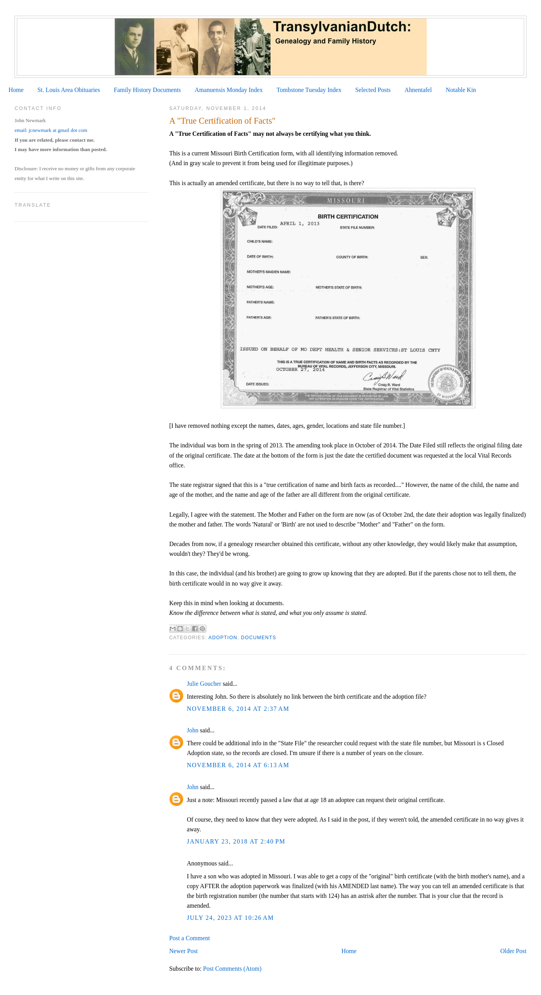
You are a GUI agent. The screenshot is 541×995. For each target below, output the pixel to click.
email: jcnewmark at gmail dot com (50, 130)
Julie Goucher (204, 683)
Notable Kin (461, 90)
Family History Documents (147, 90)
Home (16, 90)
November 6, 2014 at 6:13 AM (238, 765)
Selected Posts (373, 90)
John (192, 730)
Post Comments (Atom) (232, 968)
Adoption (223, 637)
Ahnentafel (418, 90)
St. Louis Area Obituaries (69, 90)
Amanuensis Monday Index (229, 90)
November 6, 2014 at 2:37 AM (238, 708)
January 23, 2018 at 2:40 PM (236, 841)
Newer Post (183, 951)
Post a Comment (189, 938)
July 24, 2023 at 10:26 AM (230, 917)
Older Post (513, 951)
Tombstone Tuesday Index (308, 90)
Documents (258, 637)
